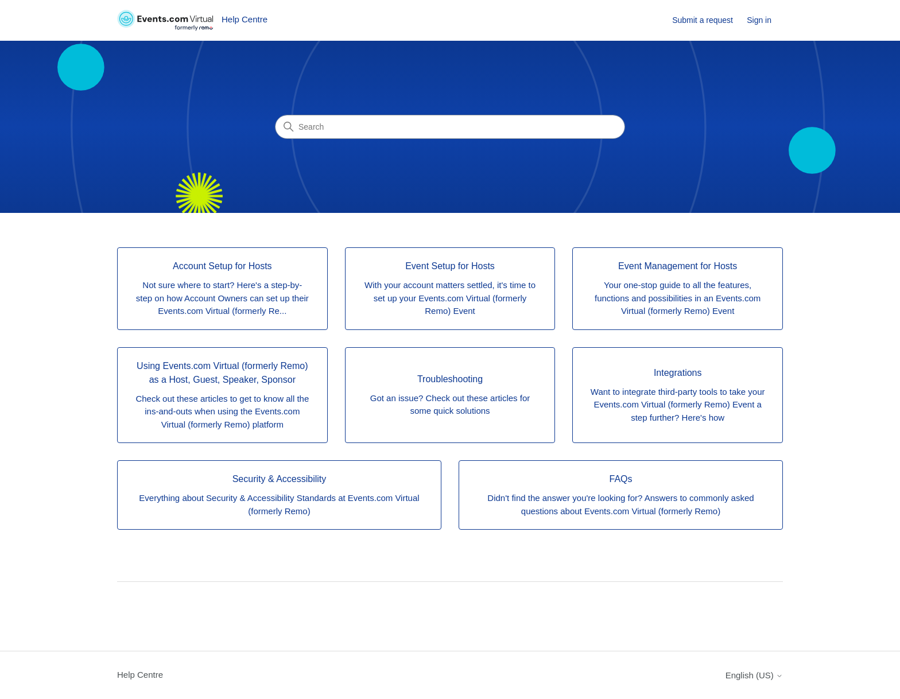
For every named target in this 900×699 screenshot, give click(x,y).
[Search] (450, 126)
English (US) (754, 675)
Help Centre (140, 674)
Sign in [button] (759, 20)
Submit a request (702, 20)
